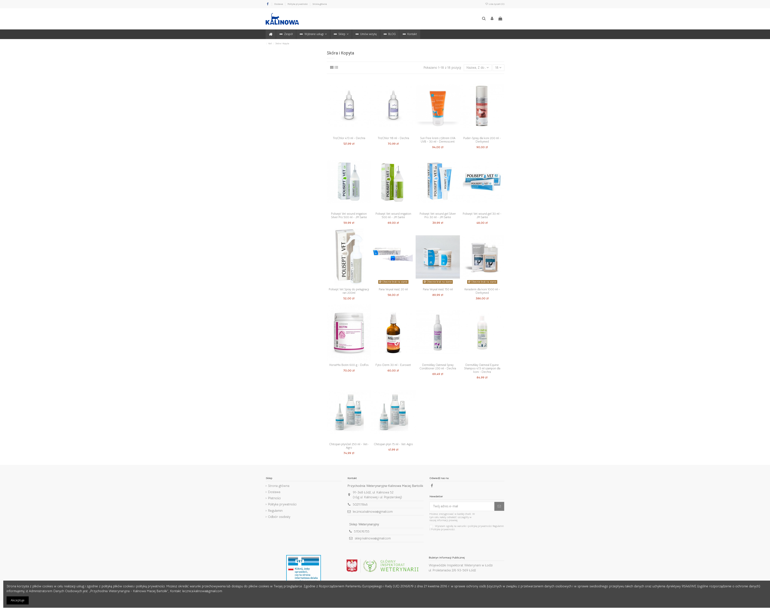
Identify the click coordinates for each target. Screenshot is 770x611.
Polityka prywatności (298, 4)
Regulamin (275, 511)
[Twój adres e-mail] (462, 506)
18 (498, 68)
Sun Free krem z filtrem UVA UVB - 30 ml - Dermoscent (437, 139)
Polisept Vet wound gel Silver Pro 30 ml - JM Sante (438, 215)
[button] (313, 34)
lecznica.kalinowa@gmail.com (373, 512)
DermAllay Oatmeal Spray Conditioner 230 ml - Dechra (437, 366)
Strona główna (319, 4)
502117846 (360, 504)
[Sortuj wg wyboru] (478, 67)
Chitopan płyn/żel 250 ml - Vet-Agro (349, 445)
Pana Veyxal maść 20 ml (393, 289)
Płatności (274, 498)
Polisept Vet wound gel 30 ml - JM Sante (482, 215)
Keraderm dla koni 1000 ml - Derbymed (482, 291)
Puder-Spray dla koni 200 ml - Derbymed (482, 139)
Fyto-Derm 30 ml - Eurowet (393, 365)
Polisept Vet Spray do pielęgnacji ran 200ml (349, 291)
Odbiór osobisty (279, 517)
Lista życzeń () (494, 4)
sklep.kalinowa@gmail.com (373, 538)
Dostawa (279, 4)
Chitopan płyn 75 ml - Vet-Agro (393, 444)
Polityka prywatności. (443, 529)
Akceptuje (17, 600)
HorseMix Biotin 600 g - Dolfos (348, 365)
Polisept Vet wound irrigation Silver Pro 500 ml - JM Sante (349, 215)
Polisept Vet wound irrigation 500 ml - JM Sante (393, 215)
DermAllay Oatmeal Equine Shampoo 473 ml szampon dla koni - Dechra (482, 368)
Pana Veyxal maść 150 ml (438, 289)
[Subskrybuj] (499, 506)
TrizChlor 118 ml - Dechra (393, 138)
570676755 (361, 531)
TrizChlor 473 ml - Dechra (349, 138)
